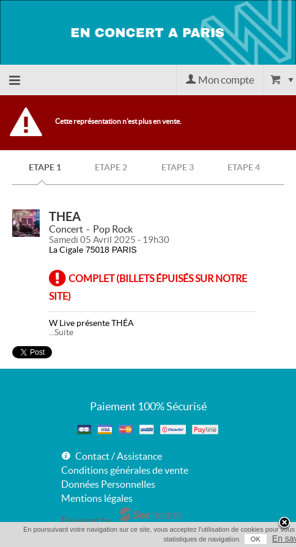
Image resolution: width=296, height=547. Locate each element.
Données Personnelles (108, 484)
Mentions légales (97, 498)
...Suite (61, 332)
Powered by (86, 520)
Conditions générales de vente (124, 470)
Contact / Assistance (118, 456)
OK (256, 539)
